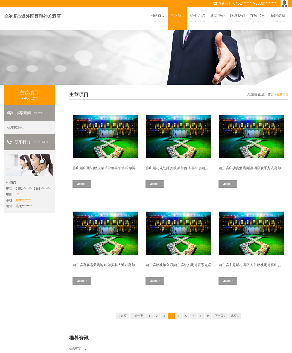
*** (17, 194)
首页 (271, 94)
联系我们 (237, 19)
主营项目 (177, 19)
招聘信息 (278, 19)
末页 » (235, 315)
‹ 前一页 (138, 315)
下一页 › (220, 315)
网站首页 (157, 19)
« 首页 (123, 315)
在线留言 (257, 19)
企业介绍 (197, 19)
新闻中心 (217, 19)
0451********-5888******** (254, 3)
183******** (23, 200)
